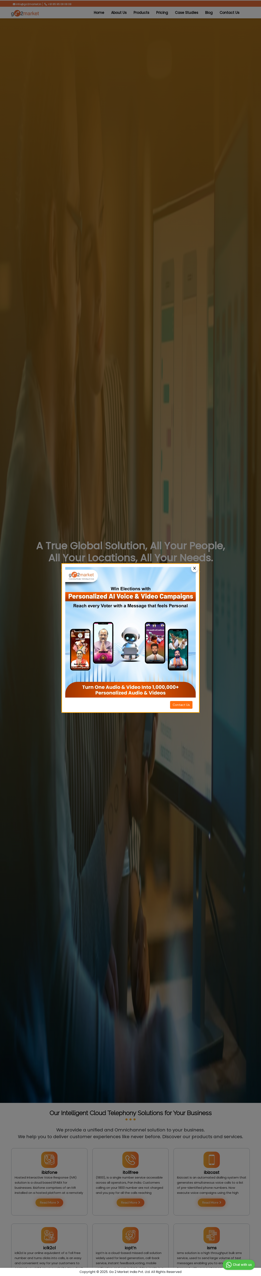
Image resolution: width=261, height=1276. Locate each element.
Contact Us (181, 705)
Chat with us (238, 1265)
